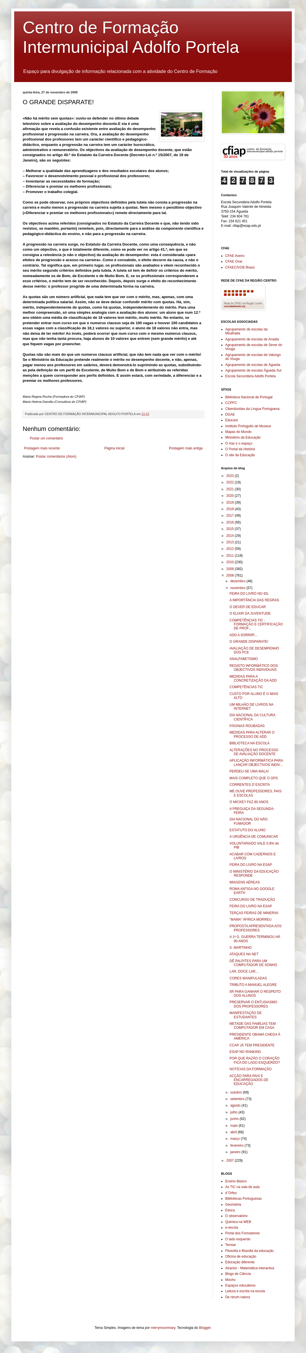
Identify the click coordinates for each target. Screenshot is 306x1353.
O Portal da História (240, 449)
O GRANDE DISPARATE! (249, 642)
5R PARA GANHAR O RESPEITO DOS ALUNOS (255, 994)
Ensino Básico (236, 1181)
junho (235, 1119)
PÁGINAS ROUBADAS (247, 726)
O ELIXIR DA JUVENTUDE (250, 613)
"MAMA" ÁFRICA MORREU (250, 919)
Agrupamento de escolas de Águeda (252, 365)
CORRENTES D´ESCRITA (250, 785)
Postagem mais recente (42, 448)
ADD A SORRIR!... (244, 635)
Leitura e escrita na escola (245, 1291)
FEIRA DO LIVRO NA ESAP (251, 865)
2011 (230, 556)
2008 (230, 575)
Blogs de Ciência (238, 1274)
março (235, 1139)
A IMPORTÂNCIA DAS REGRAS (254, 600)
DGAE (230, 414)
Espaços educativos (240, 1285)
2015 (230, 529)
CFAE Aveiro (235, 256)
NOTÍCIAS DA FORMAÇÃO (251, 1069)
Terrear (230, 1245)
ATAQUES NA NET (244, 954)
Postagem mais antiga (186, 448)
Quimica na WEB (238, 1222)
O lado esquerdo (237, 1239)
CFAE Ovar (234, 261)
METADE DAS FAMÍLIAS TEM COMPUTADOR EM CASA (253, 1026)
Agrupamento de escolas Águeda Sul (253, 370)
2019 (230, 502)
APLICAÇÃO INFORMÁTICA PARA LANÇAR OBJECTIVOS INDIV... (256, 762)
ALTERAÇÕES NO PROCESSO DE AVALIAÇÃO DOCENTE (254, 752)
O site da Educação (240, 455)
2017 (230, 516)
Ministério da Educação (243, 437)
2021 (230, 489)
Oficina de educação (240, 1256)
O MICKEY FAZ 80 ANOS (249, 802)
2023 (230, 476)
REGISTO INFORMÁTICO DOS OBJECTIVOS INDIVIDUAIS (254, 668)
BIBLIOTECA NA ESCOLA (249, 743)
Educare (231, 420)
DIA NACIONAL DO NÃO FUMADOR (248, 821)
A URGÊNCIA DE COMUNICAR (254, 837)
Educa (230, 1210)
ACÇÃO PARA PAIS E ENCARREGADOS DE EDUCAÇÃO (249, 1080)
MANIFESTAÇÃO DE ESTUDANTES (246, 1015)
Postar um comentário (46, 438)
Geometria (233, 1205)
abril (234, 1132)
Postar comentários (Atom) (56, 456)
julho (234, 1112)
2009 (230, 569)
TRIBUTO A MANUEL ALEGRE (253, 985)
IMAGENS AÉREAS (245, 882)
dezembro (238, 581)
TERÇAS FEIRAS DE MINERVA (254, 913)
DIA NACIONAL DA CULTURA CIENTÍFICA (252, 717)
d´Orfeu (231, 1193)
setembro (237, 1099)
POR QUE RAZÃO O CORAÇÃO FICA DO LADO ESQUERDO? (255, 1060)
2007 (230, 1161)
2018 (230, 509)
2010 (230, 562)
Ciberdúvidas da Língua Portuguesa (252, 409)
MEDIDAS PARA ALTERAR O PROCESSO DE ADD (252, 734)
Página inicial (114, 448)
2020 (230, 496)
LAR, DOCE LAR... (244, 971)
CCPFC (231, 403)
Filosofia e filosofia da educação (249, 1251)
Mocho (230, 1280)
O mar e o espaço (238, 443)
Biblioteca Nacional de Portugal (249, 397)
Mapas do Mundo (238, 432)
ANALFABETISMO (244, 659)
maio (234, 1126)
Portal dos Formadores (242, 1233)
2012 (230, 549)
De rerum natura (237, 1297)
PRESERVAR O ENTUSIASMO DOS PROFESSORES (253, 1004)
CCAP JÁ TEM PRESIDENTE (252, 1045)
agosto (235, 1105)
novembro (238, 588)
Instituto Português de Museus (248, 426)
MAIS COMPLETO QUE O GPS (254, 778)
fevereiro (237, 1145)
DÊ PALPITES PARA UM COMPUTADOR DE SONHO (253, 963)
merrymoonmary (163, 1328)
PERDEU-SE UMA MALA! (249, 771)
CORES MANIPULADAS (248, 978)
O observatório (236, 1216)
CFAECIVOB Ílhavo (240, 267)
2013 (230, 542)
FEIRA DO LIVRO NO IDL (249, 594)
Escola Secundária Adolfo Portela (250, 376)
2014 (230, 536)
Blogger (205, 1328)
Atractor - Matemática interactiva (249, 1268)
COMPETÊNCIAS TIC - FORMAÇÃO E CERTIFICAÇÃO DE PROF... (256, 624)
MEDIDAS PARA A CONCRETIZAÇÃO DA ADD (253, 678)
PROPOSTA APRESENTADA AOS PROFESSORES (256, 928)
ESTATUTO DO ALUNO (247, 830)
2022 (230, 482)
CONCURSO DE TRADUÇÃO (252, 900)
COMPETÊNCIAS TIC (246, 687)
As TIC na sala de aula (242, 1187)
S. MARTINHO (241, 948)
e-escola (231, 1228)
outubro (236, 1092)
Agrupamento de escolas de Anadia (252, 339)
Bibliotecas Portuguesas (243, 1199)
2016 (230, 522)
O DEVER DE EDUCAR (248, 607)
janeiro (235, 1152)
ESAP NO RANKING (245, 1052)
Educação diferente (239, 1262)
